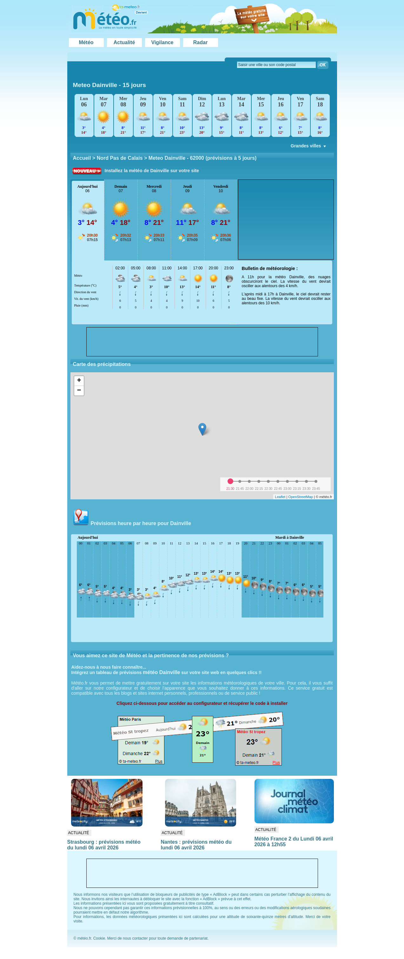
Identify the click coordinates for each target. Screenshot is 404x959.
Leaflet (280, 497)
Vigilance (162, 42)
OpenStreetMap (300, 497)
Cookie (99, 938)
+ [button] (79, 381)
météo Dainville (161, 672)
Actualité (124, 42)
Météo (86, 42)
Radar (200, 42)
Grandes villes (309, 147)
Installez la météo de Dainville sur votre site (152, 170)
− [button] (79, 390)
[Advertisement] (286, 219)
